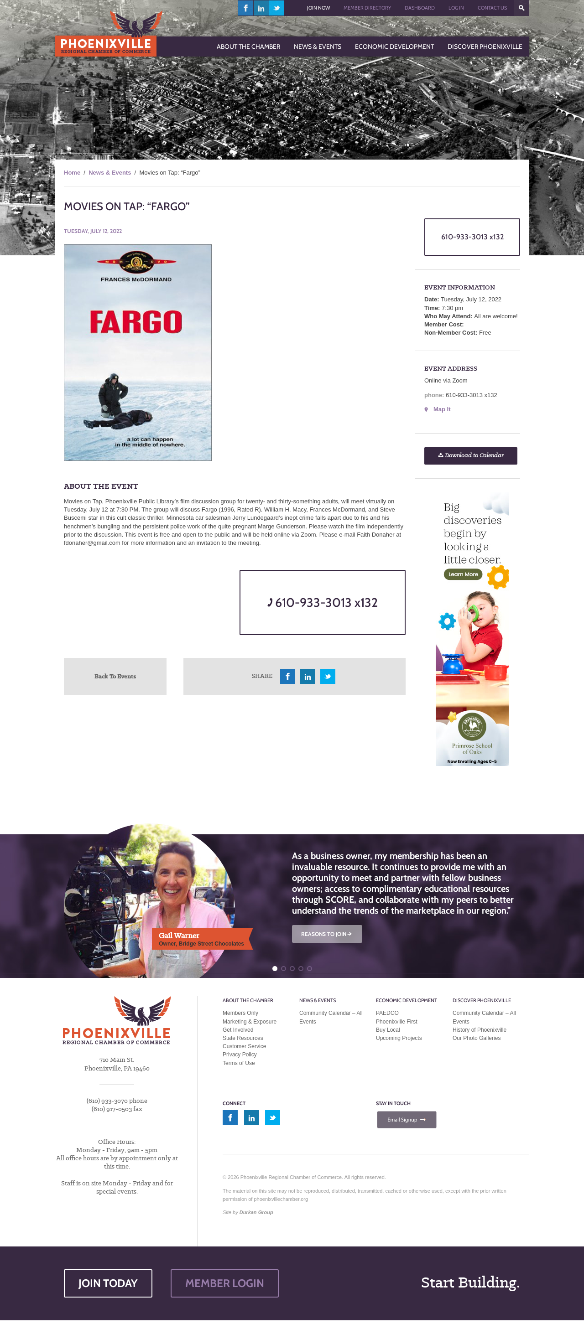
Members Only (240, 1013)
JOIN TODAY (108, 1283)
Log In (456, 8)
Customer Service (244, 1046)
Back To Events (115, 676)
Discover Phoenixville (482, 1000)
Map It (442, 409)
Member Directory (367, 8)
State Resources (243, 1038)
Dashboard (420, 8)
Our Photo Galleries (477, 1038)
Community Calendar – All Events (331, 1017)
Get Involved (238, 1030)
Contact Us (492, 8)
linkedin (261, 8)
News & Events (110, 172)
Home (72, 172)
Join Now (318, 8)
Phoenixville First (396, 1022)
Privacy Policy (240, 1054)
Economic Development (406, 1000)
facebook (246, 8)
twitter (276, 8)
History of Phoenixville (479, 1030)
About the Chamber (248, 1000)
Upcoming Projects (399, 1038)
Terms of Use (239, 1063)
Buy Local (388, 1030)
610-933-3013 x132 (322, 602)
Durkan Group (256, 1212)
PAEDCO (387, 1013)
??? (521, 8)
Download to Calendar (471, 455)
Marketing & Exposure (249, 1022)
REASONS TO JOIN (327, 934)
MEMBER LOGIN (224, 1283)
